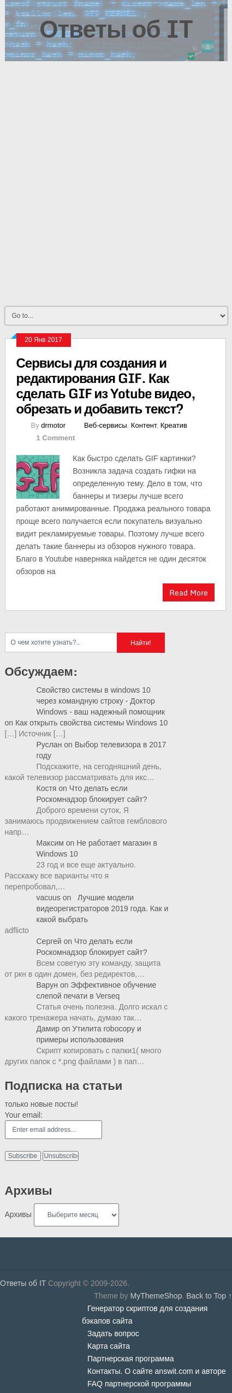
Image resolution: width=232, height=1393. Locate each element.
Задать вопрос (113, 1333)
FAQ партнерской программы (139, 1383)
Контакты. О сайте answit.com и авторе (156, 1371)
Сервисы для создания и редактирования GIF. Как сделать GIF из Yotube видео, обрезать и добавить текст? (105, 385)
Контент (144, 425)
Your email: (24, 1115)
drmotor (53, 425)
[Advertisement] (116, 183)
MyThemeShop (156, 1295)
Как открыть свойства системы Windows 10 (91, 722)
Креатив (173, 425)
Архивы (18, 1214)
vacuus (49, 897)
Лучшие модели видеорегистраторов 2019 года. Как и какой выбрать (103, 908)
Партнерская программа (130, 1358)
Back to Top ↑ (209, 1295)
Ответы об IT (115, 28)
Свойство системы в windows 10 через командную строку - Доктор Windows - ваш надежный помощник (101, 701)
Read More (188, 592)
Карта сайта (108, 1346)
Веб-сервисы (105, 425)
